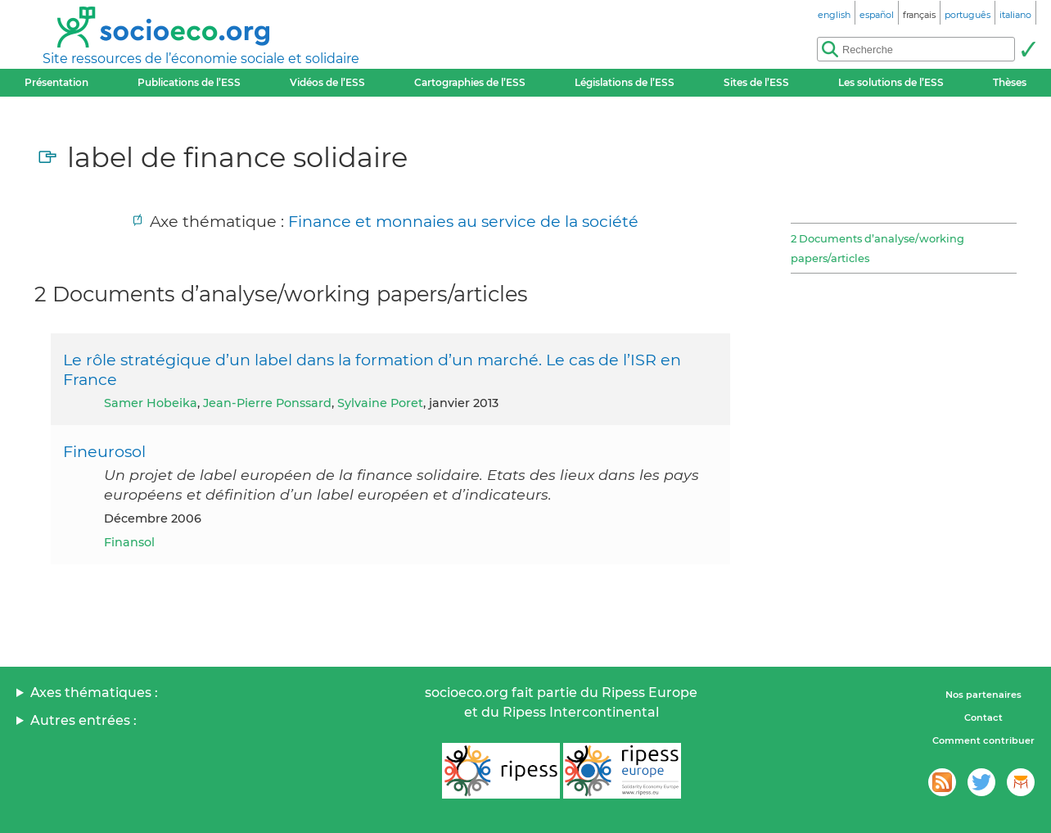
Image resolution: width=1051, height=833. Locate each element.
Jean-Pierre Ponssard (267, 403)
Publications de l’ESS (189, 82)
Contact (983, 717)
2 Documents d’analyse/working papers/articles (877, 248)
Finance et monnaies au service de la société (463, 221)
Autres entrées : (83, 720)
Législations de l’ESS (624, 82)
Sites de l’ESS (756, 82)
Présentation (56, 82)
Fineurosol (104, 451)
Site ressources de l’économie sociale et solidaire (201, 58)
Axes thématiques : (94, 692)
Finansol (129, 542)
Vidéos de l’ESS (327, 82)
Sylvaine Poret (380, 403)
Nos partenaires (983, 694)
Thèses (1009, 82)
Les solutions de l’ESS (891, 82)
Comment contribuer (983, 740)
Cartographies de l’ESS (470, 82)
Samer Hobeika (150, 403)
